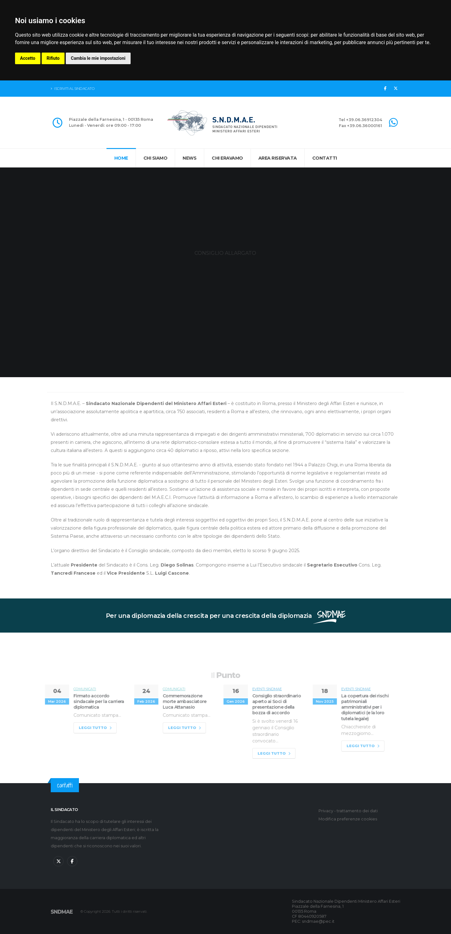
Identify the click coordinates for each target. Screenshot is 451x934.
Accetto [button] (27, 58)
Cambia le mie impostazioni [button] (98, 58)
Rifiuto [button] (53, 58)
